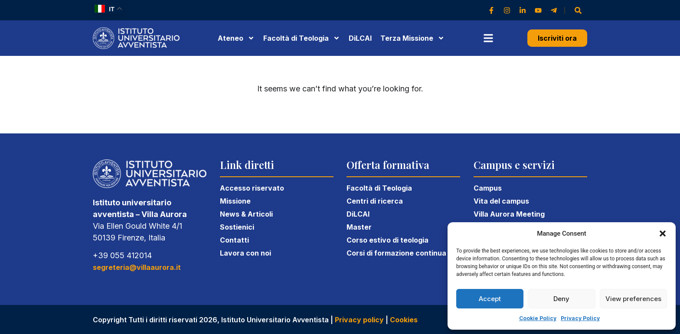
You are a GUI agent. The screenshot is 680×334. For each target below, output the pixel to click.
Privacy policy (359, 319)
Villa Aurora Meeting (509, 214)
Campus (488, 188)
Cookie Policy (537, 318)
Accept (490, 299)
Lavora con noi (245, 253)
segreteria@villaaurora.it (137, 267)
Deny (561, 299)
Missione (235, 201)
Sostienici (237, 227)
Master (359, 227)
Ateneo (236, 38)
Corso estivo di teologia (387, 240)
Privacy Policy (580, 318)
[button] (662, 233)
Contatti (234, 240)
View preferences (633, 299)
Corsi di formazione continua (396, 253)
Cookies (404, 319)
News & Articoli (246, 214)
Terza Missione (412, 38)
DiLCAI (360, 38)
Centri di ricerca (375, 201)
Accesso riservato (252, 188)
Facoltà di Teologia (379, 188)
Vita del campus (501, 201)
